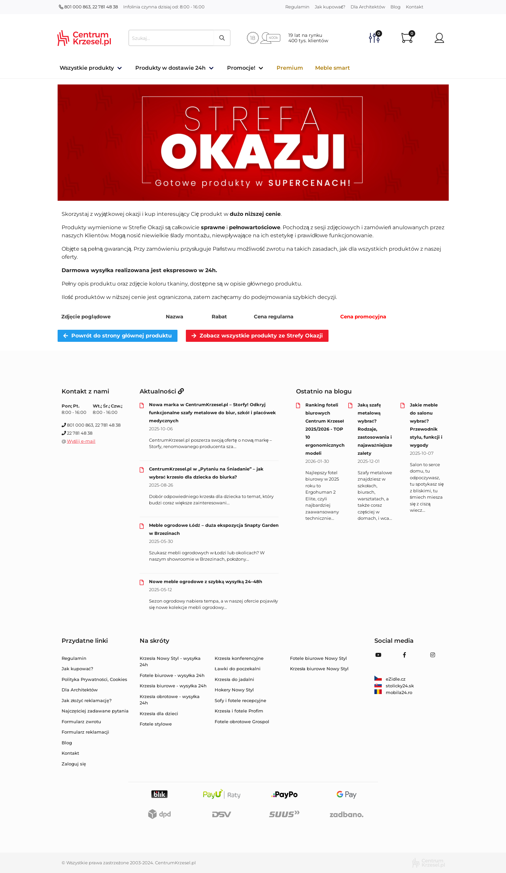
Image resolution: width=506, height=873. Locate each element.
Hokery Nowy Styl (234, 689)
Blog (395, 6)
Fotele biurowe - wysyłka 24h (172, 675)
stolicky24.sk (394, 685)
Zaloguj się (74, 763)
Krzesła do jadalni (234, 679)
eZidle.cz (390, 679)
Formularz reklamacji (85, 732)
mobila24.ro (393, 692)
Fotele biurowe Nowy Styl (318, 658)
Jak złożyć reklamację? (87, 700)
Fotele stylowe (156, 724)
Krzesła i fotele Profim (239, 710)
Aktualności (162, 391)
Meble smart (332, 68)
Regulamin (297, 6)
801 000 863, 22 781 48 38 (88, 6)
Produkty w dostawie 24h (170, 68)
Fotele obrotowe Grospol (242, 721)
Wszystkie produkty (87, 68)
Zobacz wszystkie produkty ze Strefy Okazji (257, 335)
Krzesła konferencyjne (239, 658)
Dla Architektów (368, 6)
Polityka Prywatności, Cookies (95, 679)
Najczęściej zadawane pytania (95, 710)
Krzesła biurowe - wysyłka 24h (173, 685)
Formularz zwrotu (81, 721)
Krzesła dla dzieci (159, 713)
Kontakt (414, 6)
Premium (290, 68)
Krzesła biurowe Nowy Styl (319, 668)
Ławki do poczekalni (237, 668)
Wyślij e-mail (81, 441)
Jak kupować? (330, 6)
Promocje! (241, 68)
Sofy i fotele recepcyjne (240, 700)
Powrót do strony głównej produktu (117, 335)
